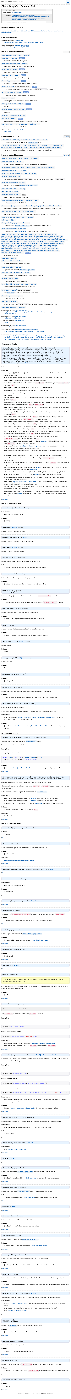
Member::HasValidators (29, 19)
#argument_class (63, 341)
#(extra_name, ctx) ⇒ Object (17, 219)
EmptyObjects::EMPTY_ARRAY (13, 42)
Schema (16, 1)
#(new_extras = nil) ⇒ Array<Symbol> (19, 214)
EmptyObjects (16, 15)
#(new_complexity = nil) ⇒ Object (19, 175)
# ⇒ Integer (14, 184)
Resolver (10, 297)
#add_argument (9, 341)
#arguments (41, 336)
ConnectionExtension (13, 31)
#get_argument (58, 342)
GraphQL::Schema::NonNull (27, 720)
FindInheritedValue (17, 12)
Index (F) (3, 1)
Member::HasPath (17, 19)
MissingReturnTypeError (55, 31)
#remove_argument (22, 344)
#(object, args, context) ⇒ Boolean (20, 159)
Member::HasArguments (27, 15)
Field (27, 368)
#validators (17, 323)
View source (5, 500)
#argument (52, 341)
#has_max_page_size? (27, 273)
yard (41, 1396)
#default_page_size (22, 228)
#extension (33, 472)
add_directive (9, 316)
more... (49, 22)
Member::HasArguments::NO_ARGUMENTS (17, 47)
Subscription (38, 806)
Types (10, 761)
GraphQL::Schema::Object (19, 1307)
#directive (19, 316)
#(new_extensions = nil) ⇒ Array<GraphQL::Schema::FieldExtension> (32, 208)
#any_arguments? (30, 336)
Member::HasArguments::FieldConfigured (24, 16)
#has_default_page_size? (29, 187)
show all (49, 10)
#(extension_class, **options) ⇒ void (20, 202)
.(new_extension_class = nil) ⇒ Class (25, 141)
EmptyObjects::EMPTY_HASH (33, 42)
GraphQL (10, 1)
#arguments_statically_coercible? (25, 342)
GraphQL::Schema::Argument (30, 449)
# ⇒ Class (8, 98)
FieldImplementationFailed (39, 31)
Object (38, 470)
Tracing (36, 477)
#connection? (33, 143)
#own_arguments (9, 344)
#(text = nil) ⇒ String (15, 55)
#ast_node (7, 132)
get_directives (29, 316)
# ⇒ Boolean (9, 119)
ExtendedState (25, 31)
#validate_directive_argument (40, 344)
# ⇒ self (11, 196)
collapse (66, 52)
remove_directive (10, 318)
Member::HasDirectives (38, 18)
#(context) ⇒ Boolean (13, 311)
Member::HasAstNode (42, 16)
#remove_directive (52, 316)
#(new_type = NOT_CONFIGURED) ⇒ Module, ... (21, 125)
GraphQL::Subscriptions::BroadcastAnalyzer (19, 862)
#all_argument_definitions (13, 336)
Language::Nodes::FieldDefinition (25, 484)
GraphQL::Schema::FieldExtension (24, 771)
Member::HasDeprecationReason (21, 18)
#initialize (41, 795)
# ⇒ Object (10, 58)
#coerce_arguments (45, 342)
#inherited (40, 316)
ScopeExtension (6, 32)
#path (6, 327)
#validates (8, 323)
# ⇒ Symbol (11, 81)
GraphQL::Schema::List (47, 720)
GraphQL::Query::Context (17, 1152)
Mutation (33, 803)
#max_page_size (20, 234)
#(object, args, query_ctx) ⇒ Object (19, 288)
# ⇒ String (11, 75)
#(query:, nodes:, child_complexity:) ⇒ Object (28, 169)
